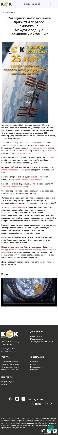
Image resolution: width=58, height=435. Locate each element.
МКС (3, 130)
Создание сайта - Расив (48, 434)
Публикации (35, 364)
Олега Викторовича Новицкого (15, 170)
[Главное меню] (53, 4)
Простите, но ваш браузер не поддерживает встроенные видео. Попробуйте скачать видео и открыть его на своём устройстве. (29, 292)
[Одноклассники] (55, 431)
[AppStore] (23, 402)
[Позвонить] (51, 428)
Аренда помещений (9, 361)
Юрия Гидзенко (48, 150)
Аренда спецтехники (10, 364)
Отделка (5, 384)
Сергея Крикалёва (23, 153)
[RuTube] (43, 431)
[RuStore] (17, 402)
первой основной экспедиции (40, 148)
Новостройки (36, 336)
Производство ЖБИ (9, 369)
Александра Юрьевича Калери (15, 186)
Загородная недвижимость (41, 341)
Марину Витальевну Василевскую (26, 179)
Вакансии (34, 369)
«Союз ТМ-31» (13, 145)
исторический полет (16, 207)
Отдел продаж (7, 381)
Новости (34, 361)
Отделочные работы (10, 367)
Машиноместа (36, 339)
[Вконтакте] (49, 431)
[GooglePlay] (7, 402)
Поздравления (36, 367)
